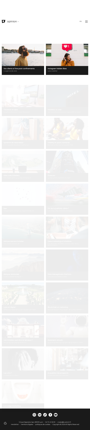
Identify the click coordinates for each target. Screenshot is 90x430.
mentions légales (27, 424)
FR (81, 21)
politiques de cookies (42, 424)
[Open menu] (86, 21)
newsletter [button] (15, 424)
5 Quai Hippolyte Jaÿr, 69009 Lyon (31, 422)
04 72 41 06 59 (50, 422)
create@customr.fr (64, 422)
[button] (5, 423)
